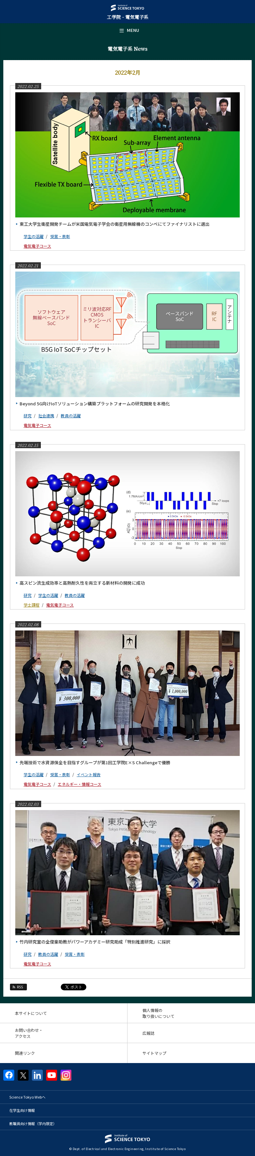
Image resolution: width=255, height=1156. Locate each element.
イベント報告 (89, 774)
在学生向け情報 (22, 1110)
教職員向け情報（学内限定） (33, 1123)
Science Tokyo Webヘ (27, 1097)
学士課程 (32, 605)
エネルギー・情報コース (79, 784)
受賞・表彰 (60, 236)
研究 (28, 415)
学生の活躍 (33, 236)
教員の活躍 (71, 415)
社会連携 (46, 415)
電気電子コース (37, 246)
